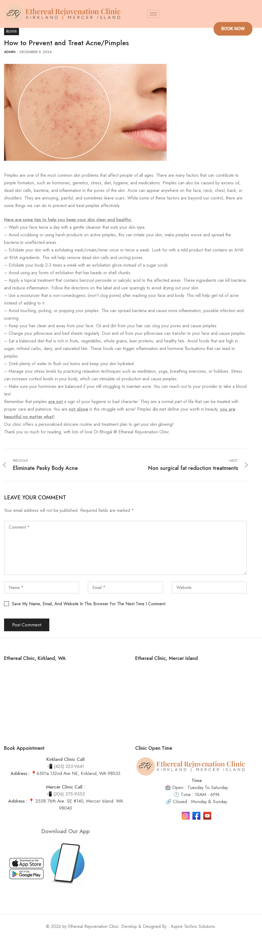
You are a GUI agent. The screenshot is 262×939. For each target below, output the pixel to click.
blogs (11, 31)
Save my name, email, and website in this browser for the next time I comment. (89, 604)
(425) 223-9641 (69, 766)
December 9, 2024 (36, 51)
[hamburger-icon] (153, 14)
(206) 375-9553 (69, 794)
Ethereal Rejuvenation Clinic (93, 926)
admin (9, 51)
